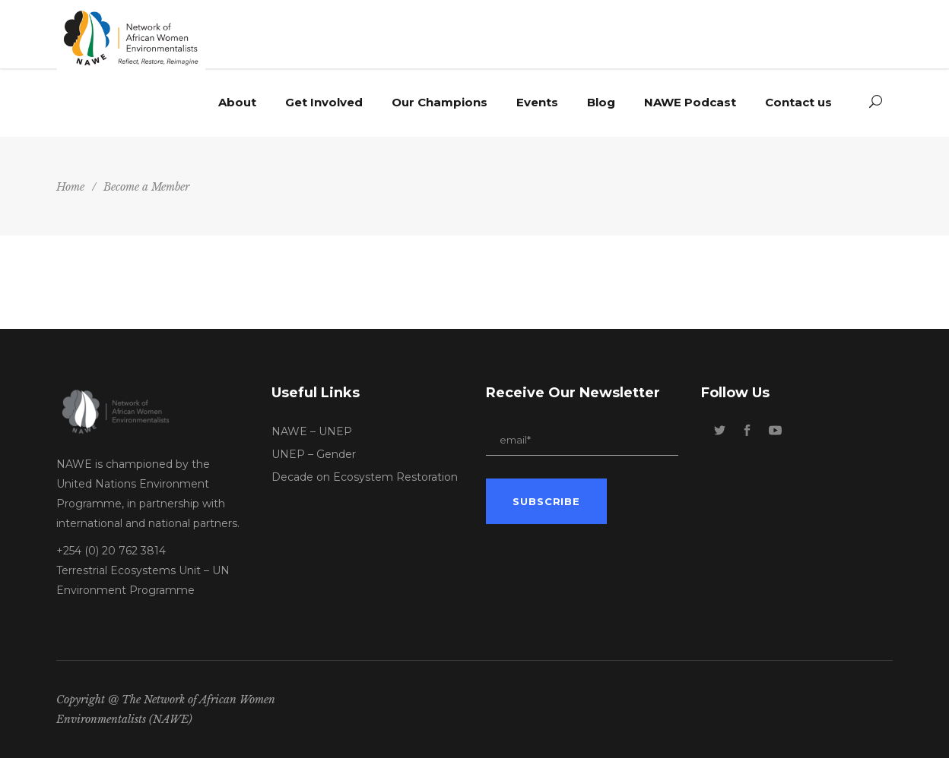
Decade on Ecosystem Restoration (364, 477)
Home (70, 187)
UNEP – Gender (313, 454)
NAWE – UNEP (311, 431)
